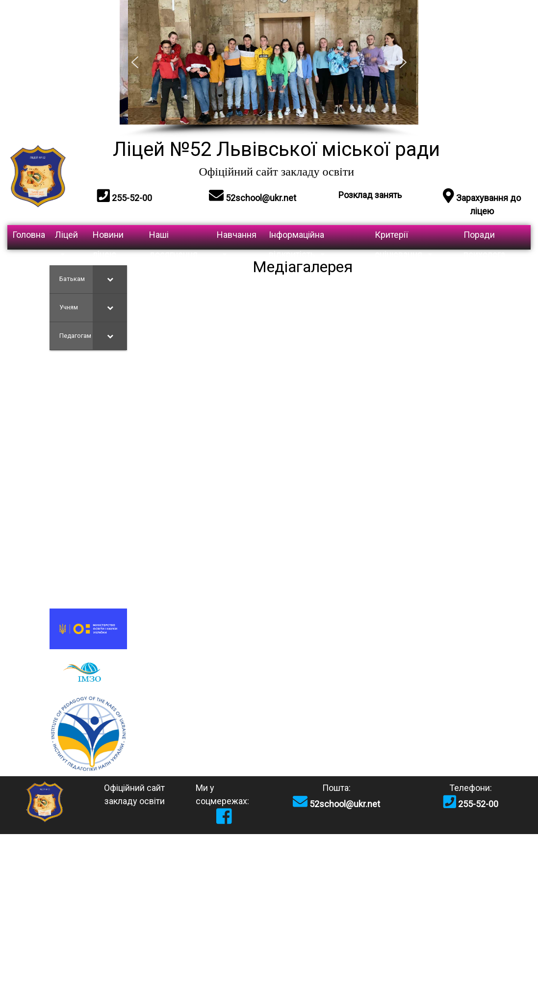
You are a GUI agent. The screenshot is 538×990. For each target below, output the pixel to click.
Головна (28, 234)
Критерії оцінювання (404, 239)
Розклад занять (370, 195)
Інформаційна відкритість (298, 239)
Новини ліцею (108, 239)
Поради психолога (484, 239)
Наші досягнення (173, 239)
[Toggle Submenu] (110, 279)
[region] (269, 69)
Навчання (236, 239)
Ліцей (66, 239)
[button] (135, 62)
